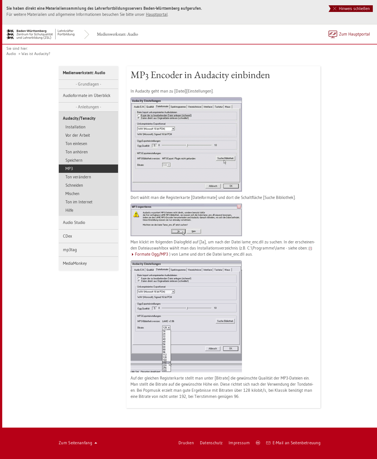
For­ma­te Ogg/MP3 (151, 254)
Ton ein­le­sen (76, 143)
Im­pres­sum (239, 442)
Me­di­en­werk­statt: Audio (117, 34)
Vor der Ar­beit (77, 135)
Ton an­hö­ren (76, 151)
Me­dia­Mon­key (75, 263)
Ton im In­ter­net (78, 201)
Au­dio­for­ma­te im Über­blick (87, 95)
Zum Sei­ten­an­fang (78, 442)
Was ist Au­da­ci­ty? (35, 53)
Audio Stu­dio (74, 222)
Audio (11, 53)
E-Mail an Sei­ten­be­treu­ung (293, 442)
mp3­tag (70, 249)
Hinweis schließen (351, 8)
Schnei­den (74, 185)
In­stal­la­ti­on (75, 126)
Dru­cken (186, 442)
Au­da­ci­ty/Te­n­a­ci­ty (79, 118)
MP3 (69, 168)
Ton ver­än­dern (78, 176)
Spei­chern (73, 160)
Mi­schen (72, 193)
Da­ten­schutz (211, 442)
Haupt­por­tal (157, 14)
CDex (67, 236)
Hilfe (69, 210)
